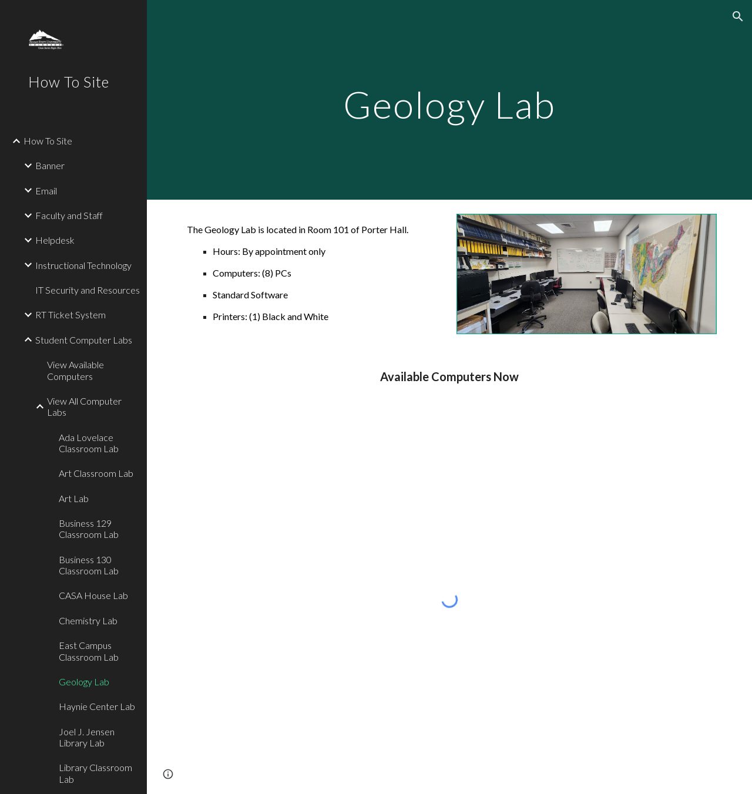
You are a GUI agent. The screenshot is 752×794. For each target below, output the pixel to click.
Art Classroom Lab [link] (96, 473)
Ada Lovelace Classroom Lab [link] (89, 443)
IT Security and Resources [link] (87, 289)
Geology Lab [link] (84, 681)
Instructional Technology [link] (83, 265)
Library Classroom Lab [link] (95, 773)
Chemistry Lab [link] (88, 620)
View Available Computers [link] (75, 370)
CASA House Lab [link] (93, 595)
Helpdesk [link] (55, 239)
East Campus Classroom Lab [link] (89, 651)
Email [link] (46, 190)
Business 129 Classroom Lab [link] (89, 528)
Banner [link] (50, 165)
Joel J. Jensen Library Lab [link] (87, 737)
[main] (449, 99)
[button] (738, 16)
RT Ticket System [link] (70, 314)
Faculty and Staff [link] (69, 215)
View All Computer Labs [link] (84, 406)
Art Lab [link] (74, 498)
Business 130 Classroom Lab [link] (89, 565)
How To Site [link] (48, 140)
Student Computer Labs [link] (83, 339)
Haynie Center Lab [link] (97, 706)
